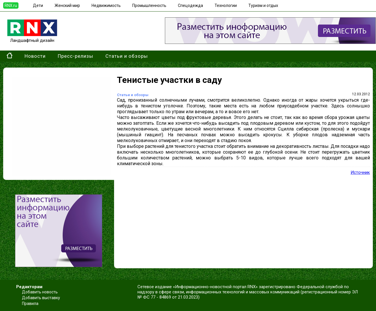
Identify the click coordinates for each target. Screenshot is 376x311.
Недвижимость (106, 5)
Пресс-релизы (75, 56)
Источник (360, 172)
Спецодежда (190, 5)
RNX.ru (11, 5)
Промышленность (149, 5)
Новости (35, 56)
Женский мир (67, 5)
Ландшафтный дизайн (32, 38)
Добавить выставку (41, 297)
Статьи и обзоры (126, 56)
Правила (30, 303)
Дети (38, 5)
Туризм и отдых (263, 5)
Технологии (226, 5)
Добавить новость (40, 292)
